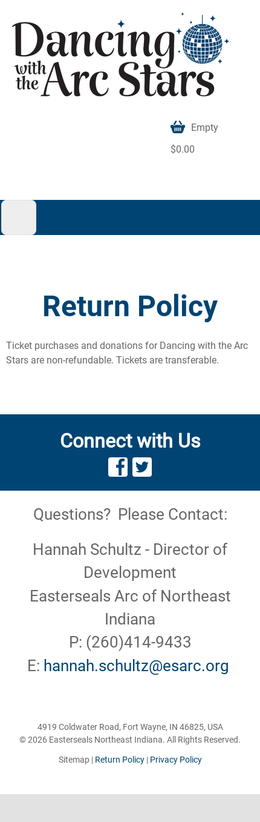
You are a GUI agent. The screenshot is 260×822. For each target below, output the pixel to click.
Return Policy (120, 760)
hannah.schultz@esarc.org (136, 666)
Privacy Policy (176, 760)
